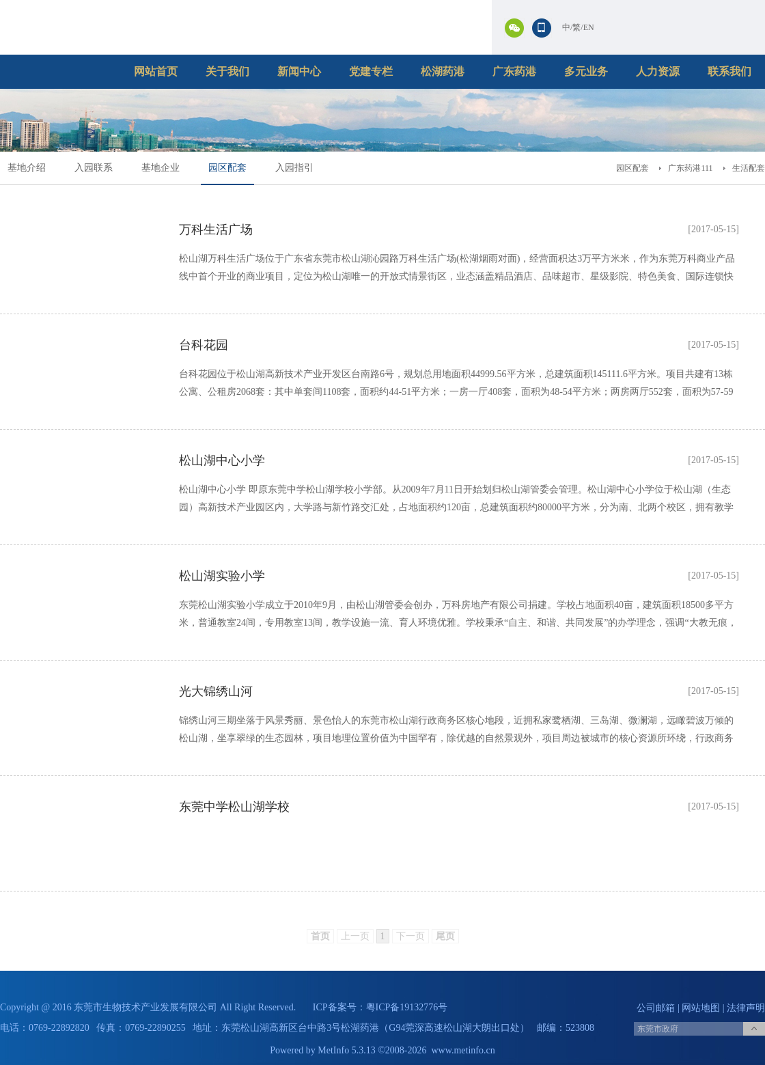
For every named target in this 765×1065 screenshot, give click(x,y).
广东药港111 (690, 168)
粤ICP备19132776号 (407, 1007)
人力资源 (658, 71)
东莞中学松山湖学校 (234, 807)
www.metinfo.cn (463, 1050)
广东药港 (514, 71)
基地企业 (160, 168)
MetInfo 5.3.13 (346, 1050)
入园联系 (93, 168)
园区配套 (227, 168)
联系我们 (729, 71)
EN (588, 27)
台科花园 (203, 345)
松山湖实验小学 (222, 576)
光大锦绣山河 (216, 691)
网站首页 (156, 71)
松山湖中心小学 (222, 460)
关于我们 (227, 71)
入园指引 (294, 168)
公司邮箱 (656, 1008)
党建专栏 (371, 71)
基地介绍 (27, 168)
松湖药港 (442, 71)
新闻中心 (299, 71)
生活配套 (748, 168)
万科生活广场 (216, 229)
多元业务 (586, 71)
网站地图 (701, 1008)
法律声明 (746, 1008)
